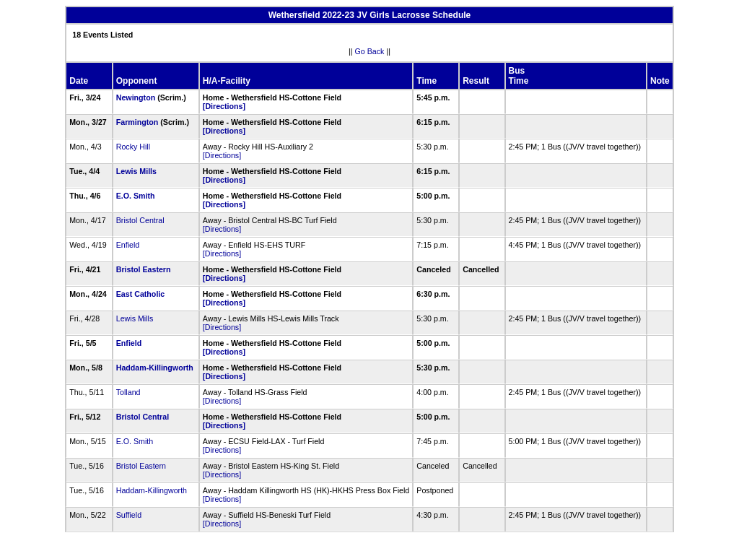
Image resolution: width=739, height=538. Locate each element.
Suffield (128, 515)
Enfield (128, 244)
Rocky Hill (133, 146)
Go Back (370, 51)
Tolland (128, 392)
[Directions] (224, 106)
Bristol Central (140, 220)
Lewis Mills (136, 171)
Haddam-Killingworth (154, 367)
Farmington (137, 122)
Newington (135, 97)
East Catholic (140, 294)
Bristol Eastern (143, 269)
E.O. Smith (135, 195)
